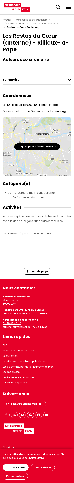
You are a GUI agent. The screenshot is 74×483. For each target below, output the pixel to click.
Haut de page (37, 271)
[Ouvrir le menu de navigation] (68, 7)
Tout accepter (15, 467)
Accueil (7, 20)
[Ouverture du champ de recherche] (58, 7)
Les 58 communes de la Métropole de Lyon (28, 366)
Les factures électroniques (18, 377)
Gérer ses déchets (13, 23)
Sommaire (11, 80)
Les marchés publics (15, 382)
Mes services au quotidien (31, 20)
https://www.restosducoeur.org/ (44, 111)
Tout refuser (42, 467)
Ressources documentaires (19, 350)
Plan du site (9, 447)
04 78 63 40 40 (12, 323)
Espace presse (11, 372)
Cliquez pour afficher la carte (37, 146)
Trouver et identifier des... (44, 23)
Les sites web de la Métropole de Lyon (25, 361)
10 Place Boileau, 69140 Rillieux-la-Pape (33, 105)
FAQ (5, 345)
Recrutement (11, 356)
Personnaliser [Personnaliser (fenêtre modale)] (15, 476)
